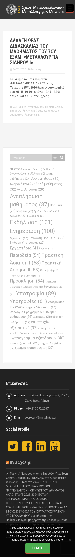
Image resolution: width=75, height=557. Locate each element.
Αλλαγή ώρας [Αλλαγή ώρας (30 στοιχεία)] (45, 179)
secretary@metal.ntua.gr (40, 417)
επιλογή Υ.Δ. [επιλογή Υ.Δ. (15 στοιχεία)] (46, 328)
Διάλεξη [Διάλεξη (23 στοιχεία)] (18, 216)
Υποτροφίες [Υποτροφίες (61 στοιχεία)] (28, 301)
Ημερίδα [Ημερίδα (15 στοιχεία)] (46, 248)
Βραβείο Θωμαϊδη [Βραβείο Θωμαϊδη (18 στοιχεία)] (47, 211)
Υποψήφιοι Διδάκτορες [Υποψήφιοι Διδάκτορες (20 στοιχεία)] (38, 307)
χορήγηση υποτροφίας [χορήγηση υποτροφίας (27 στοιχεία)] (34, 348)
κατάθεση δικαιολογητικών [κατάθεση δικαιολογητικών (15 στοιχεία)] (25, 333)
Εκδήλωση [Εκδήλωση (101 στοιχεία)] (31, 222)
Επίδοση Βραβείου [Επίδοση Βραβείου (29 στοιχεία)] (47, 238)
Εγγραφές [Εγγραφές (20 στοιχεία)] (36, 215)
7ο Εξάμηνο (19, 106)
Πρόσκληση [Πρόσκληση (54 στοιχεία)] (27, 281)
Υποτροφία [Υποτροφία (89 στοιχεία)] (36, 293)
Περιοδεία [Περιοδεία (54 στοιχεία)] (25, 255)
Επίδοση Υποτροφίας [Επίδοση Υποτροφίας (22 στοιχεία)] (27, 242)
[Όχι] (70, 540)
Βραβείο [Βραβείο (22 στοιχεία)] (24, 211)
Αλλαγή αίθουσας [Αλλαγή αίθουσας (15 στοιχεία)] (34, 169)
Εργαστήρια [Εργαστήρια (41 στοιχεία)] (25, 248)
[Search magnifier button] (61, 157)
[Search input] (32, 157)
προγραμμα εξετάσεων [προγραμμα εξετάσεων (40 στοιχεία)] (39, 338)
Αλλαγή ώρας (34, 110)
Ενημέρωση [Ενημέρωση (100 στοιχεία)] (32, 231)
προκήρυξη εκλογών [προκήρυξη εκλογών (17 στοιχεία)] (24, 343)
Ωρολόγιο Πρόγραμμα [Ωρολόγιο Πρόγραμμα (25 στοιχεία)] (28, 312)
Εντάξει (37, 548)
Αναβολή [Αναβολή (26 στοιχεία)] (19, 184)
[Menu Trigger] (70, 8)
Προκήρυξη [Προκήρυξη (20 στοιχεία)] (50, 270)
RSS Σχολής (20, 462)
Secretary (35, 69)
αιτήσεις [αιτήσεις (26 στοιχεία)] (42, 317)
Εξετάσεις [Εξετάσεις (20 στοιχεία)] (19, 238)
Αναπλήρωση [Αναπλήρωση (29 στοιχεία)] (30, 189)
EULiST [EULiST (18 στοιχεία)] (16, 169)
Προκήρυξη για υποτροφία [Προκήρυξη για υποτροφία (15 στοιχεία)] (25, 275)
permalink (34, 114)
